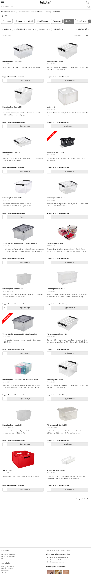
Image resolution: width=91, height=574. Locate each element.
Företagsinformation (7, 566)
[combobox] (45, 7)
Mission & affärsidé (7, 569)
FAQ (2, 558)
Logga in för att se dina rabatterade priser (58, 550)
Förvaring (48, 12)
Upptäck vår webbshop (8, 556)
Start (3, 12)
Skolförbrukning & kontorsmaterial (18, 12)
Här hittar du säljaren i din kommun (57, 558)
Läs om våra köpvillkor (8, 554)
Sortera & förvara (37, 12)
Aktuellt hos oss (6, 573)
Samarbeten (5, 571)
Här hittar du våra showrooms (55, 562)
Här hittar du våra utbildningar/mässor (57, 560)
